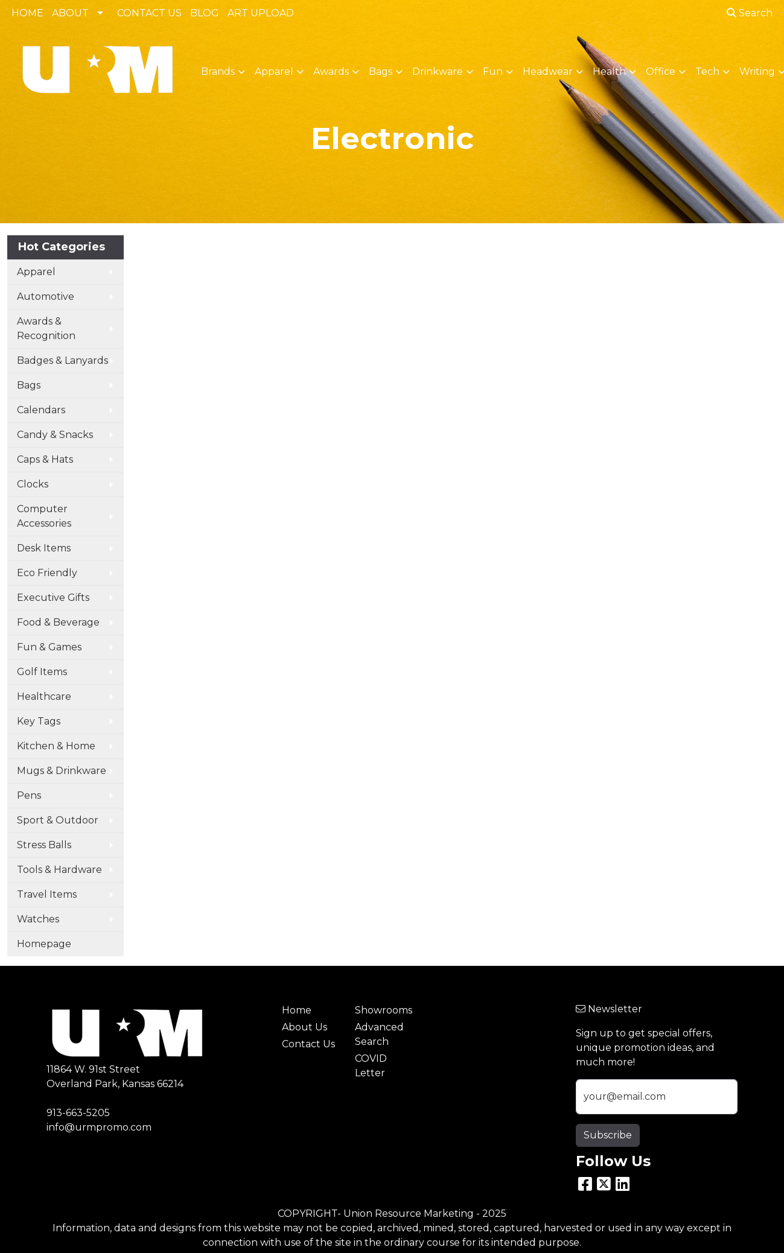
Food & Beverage (58, 622)
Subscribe (608, 1135)
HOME (27, 13)
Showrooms (383, 1010)
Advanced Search (379, 1034)
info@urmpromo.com (98, 1127)
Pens (29, 795)
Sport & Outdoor (57, 820)
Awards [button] (331, 71)
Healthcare (44, 696)
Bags (28, 385)
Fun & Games (49, 647)
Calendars (41, 410)
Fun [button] (493, 71)
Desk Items (44, 548)
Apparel (36, 272)
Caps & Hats (45, 459)
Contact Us (308, 1044)
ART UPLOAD (261, 13)
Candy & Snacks (55, 434)
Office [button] (660, 71)
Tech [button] (707, 71)
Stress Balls (44, 845)
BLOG (204, 13)
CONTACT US (149, 13)
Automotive (45, 296)
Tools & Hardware (59, 869)
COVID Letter (371, 1066)
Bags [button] (380, 71)
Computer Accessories (44, 516)
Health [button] (609, 71)
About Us (304, 1027)
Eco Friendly (47, 573)
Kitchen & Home (56, 746)
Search (750, 13)
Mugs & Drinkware (61, 770)
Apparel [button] (274, 71)
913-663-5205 (78, 1112)
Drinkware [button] (437, 71)
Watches (38, 919)
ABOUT (70, 13)
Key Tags (38, 721)
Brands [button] (218, 71)
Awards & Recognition (46, 328)
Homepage (44, 944)
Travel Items (47, 894)
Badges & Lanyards (62, 360)
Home (296, 1010)
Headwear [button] (548, 71)
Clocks (32, 484)
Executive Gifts (53, 597)
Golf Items (42, 671)
